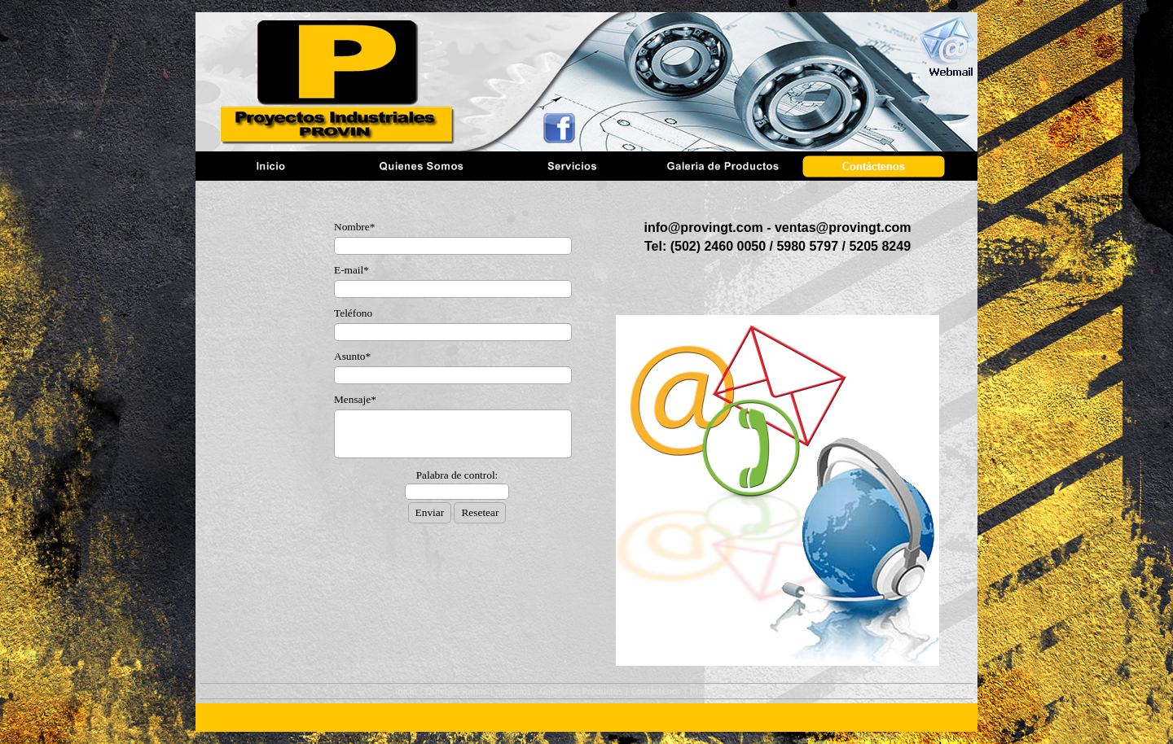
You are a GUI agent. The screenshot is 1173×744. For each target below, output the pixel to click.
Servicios (513, 691)
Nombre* (354, 227)
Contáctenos (656, 691)
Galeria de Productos (580, 691)
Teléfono (353, 313)
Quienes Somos (456, 691)
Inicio (405, 691)
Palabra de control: (457, 475)
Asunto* (352, 356)
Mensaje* (355, 399)
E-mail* (351, 270)
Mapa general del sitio (734, 691)
